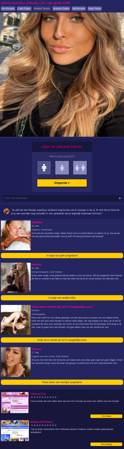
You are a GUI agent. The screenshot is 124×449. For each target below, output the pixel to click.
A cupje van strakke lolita (61, 297)
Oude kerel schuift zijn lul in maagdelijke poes (62, 340)
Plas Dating (106, 444)
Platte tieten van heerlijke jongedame (62, 382)
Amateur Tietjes (61, 8)
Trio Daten (106, 416)
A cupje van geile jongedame (62, 255)
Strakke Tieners (42, 8)
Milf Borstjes (79, 8)
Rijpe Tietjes (94, 8)
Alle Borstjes (8, 8)
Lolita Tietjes (24, 8)
